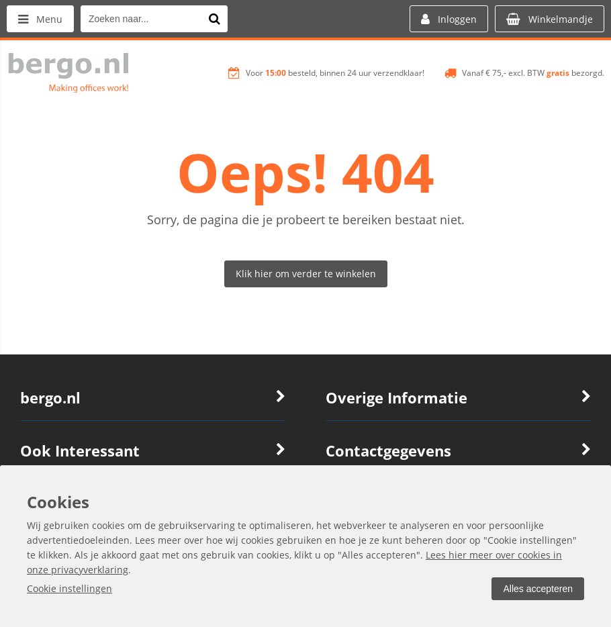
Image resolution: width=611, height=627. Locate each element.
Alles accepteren (538, 588)
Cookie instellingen (69, 588)
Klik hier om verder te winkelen (306, 273)
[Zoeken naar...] (214, 18)
